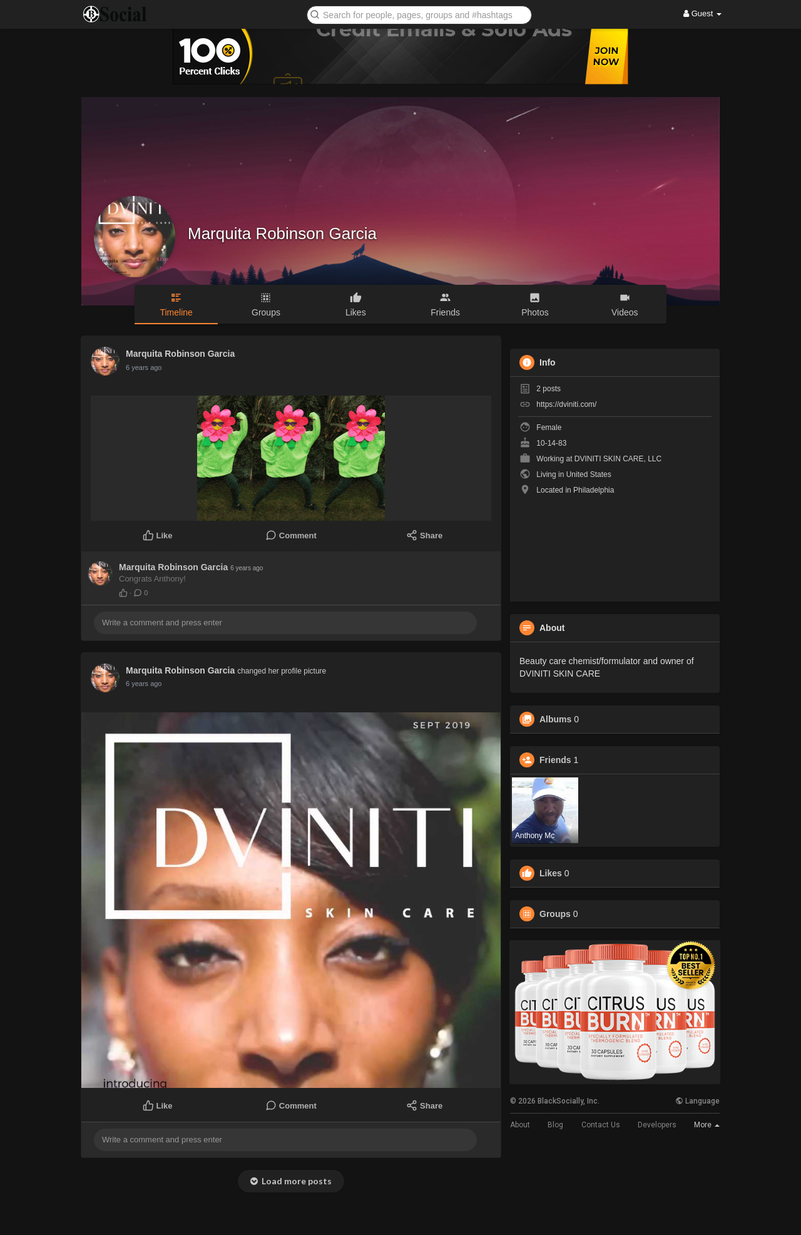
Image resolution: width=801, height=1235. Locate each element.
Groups (555, 914)
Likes (550, 873)
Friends (555, 760)
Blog (555, 1125)
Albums (555, 719)
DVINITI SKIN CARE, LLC (617, 458)
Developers (657, 1125)
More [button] (707, 1124)
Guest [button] (702, 13)
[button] (419, 14)
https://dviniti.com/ (566, 404)
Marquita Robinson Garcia (282, 233)
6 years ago (143, 367)
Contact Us (600, 1125)
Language (697, 1101)
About (520, 1125)
